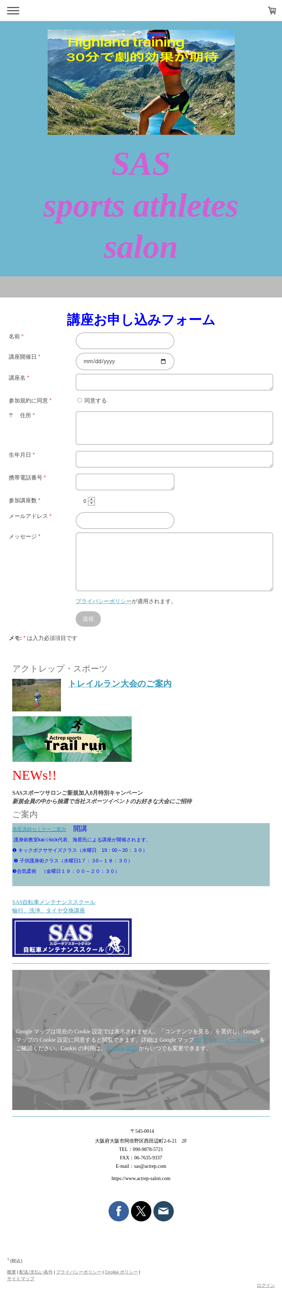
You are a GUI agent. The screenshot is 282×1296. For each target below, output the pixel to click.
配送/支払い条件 (36, 1272)
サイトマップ (20, 1278)
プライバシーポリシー (104, 601)
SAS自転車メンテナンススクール (53, 902)
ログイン (266, 1285)
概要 (11, 1272)
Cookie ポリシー (121, 1272)
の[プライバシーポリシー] (227, 1040)
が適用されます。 (126, 601)
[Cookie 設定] (122, 1048)
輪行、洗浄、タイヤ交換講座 (48, 911)
